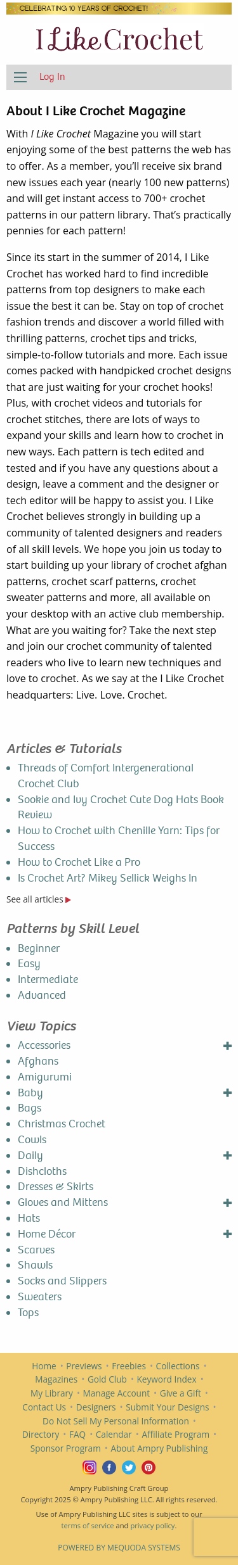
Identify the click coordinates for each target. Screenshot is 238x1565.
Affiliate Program (175, 1434)
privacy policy (152, 1525)
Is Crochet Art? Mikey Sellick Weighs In (107, 878)
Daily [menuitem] (30, 1155)
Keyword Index (167, 1379)
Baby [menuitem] (30, 1093)
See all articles (38, 899)
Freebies (129, 1366)
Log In (52, 76)
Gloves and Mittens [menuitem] (63, 1202)
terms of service (88, 1525)
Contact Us (44, 1407)
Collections (178, 1366)
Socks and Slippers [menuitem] (62, 1281)
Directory (40, 1434)
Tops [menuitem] (28, 1312)
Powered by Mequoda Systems (119, 1547)
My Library (51, 1393)
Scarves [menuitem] (36, 1250)
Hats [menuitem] (29, 1218)
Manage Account (116, 1393)
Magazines (56, 1379)
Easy (29, 963)
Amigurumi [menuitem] (45, 1077)
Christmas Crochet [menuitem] (61, 1124)
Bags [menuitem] (29, 1108)
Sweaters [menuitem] (40, 1296)
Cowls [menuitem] (32, 1139)
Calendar (114, 1434)
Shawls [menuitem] (35, 1265)
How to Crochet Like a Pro (79, 862)
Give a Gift (180, 1393)
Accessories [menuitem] (44, 1045)
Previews (84, 1366)
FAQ (77, 1434)
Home (44, 1366)
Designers (96, 1407)
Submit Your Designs (167, 1407)
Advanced (42, 995)
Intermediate (48, 979)
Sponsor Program (65, 1448)
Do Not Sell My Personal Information (116, 1421)
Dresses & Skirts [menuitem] (55, 1186)
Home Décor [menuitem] (47, 1234)
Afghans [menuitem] (38, 1061)
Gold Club (107, 1379)
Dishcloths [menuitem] (42, 1171)
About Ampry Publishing (159, 1448)
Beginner (39, 948)
